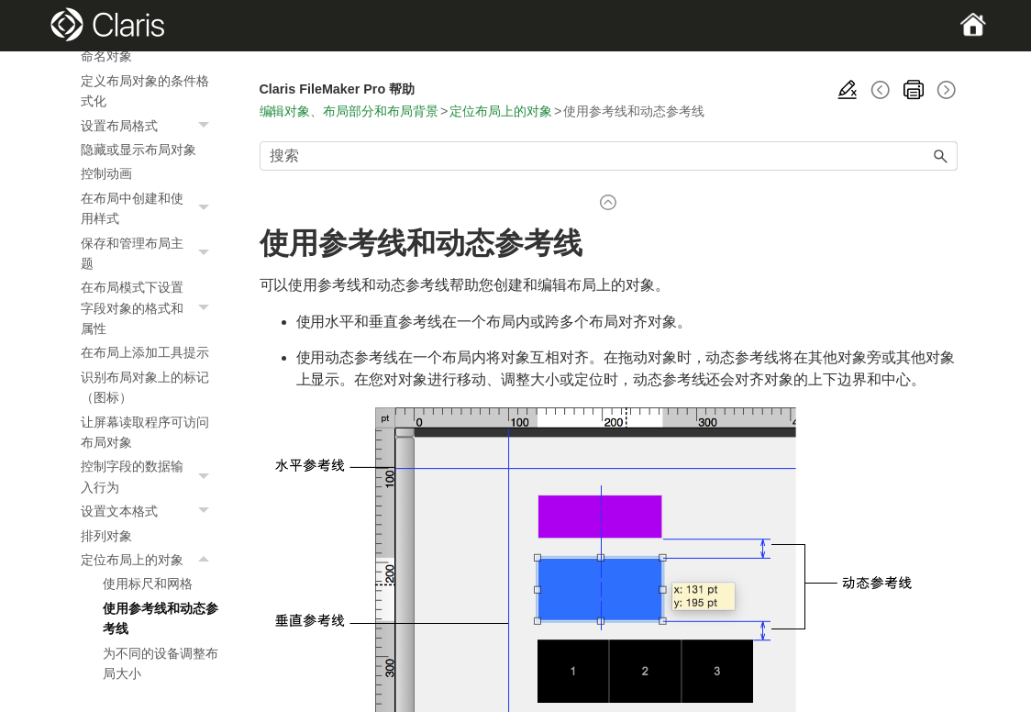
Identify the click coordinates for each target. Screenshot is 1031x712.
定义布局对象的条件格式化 (145, 90)
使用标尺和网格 (148, 583)
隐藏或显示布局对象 (138, 149)
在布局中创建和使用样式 (149, 208)
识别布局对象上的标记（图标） (145, 387)
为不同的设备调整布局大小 (160, 663)
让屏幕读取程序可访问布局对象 (145, 432)
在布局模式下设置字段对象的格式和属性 (149, 308)
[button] (206, 126)
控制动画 (106, 173)
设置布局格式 (149, 126)
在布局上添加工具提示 (145, 352)
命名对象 (106, 56)
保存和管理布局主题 (149, 253)
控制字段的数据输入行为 (149, 476)
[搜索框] (609, 156)
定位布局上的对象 (149, 560)
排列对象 (106, 535)
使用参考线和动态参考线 (160, 618)
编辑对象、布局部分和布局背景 (349, 111)
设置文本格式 (149, 511)
